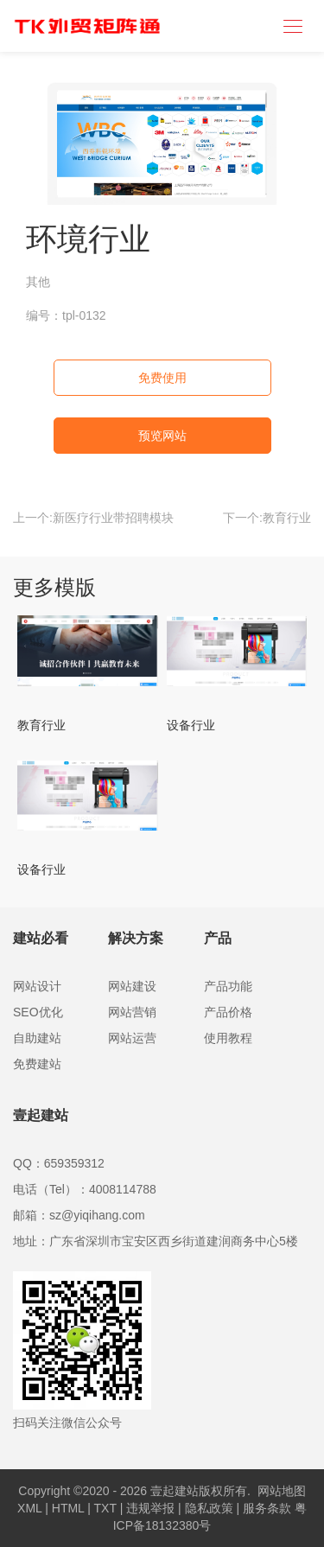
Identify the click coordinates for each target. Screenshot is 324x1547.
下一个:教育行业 (267, 518)
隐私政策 (209, 1508)
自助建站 (37, 1038)
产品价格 (228, 1012)
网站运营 (132, 1038)
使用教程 (228, 1038)
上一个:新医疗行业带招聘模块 (93, 518)
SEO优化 (38, 1012)
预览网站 (162, 435)
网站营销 (132, 1012)
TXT (105, 1508)
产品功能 (228, 986)
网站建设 (132, 986)
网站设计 (37, 986)
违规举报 (150, 1508)
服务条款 (267, 1508)
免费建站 (37, 1064)
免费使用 (162, 378)
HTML (68, 1508)
